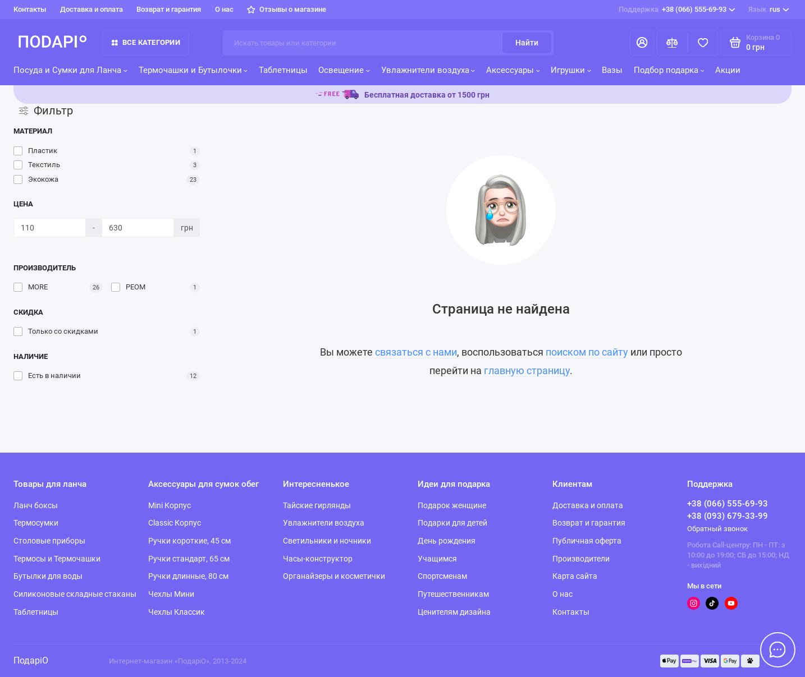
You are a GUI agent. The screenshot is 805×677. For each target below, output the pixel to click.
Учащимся (437, 558)
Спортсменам (442, 576)
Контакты (29, 9)
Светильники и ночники (327, 540)
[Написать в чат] (777, 649)
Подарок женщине (452, 505)
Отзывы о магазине (286, 9)
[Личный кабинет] (642, 43)
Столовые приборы (49, 540)
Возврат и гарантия (168, 9)
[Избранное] (703, 43)
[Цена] (49, 227)
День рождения (446, 540)
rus (768, 9)
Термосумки (35, 522)
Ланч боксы (35, 505)
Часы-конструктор (318, 558)
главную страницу (527, 370)
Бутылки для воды (48, 576)
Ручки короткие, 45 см (189, 540)
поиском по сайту (587, 352)
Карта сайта (574, 576)
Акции (727, 70)
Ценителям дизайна (454, 611)
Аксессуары (513, 70)
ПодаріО (30, 661)
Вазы (612, 70)
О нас (224, 9)
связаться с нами (416, 352)
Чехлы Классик (176, 611)
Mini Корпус (169, 505)
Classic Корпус (174, 522)
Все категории (146, 42)
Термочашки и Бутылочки (193, 70)
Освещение (344, 70)
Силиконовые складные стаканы (74, 594)
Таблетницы (283, 70)
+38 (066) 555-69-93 (677, 9)
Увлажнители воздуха (428, 70)
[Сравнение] (672, 43)
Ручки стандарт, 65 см (189, 558)
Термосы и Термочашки (56, 558)
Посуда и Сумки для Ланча (70, 70)
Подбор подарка (669, 70)
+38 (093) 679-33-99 (727, 516)
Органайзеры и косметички (334, 576)
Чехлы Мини (171, 594)
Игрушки (571, 70)
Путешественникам (453, 594)
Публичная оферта (586, 540)
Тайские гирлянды (317, 505)
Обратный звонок (717, 528)
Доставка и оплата (91, 9)
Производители (581, 558)
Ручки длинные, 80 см (188, 576)
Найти (526, 42)
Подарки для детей (452, 522)
